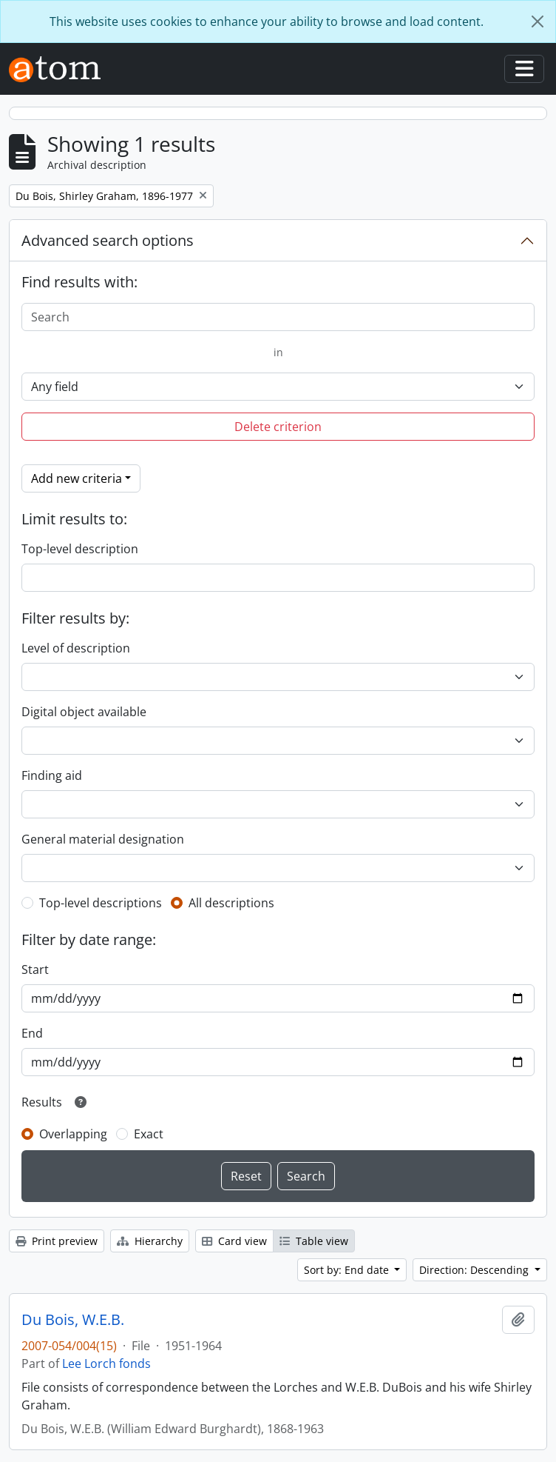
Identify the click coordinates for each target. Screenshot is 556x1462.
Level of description (75, 648)
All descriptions (231, 903)
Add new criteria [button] (76, 478)
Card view (234, 1241)
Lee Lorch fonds (106, 1363)
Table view (313, 1241)
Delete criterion (278, 426)
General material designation (102, 839)
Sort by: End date (348, 1270)
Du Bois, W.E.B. (72, 1320)
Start (35, 969)
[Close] (537, 21)
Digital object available (83, 712)
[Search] (278, 317)
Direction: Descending (475, 1270)
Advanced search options (107, 240)
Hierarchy (150, 1241)
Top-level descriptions (100, 903)
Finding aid (51, 775)
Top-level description (79, 549)
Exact (148, 1134)
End (32, 1033)
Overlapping (73, 1134)
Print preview (57, 1241)
